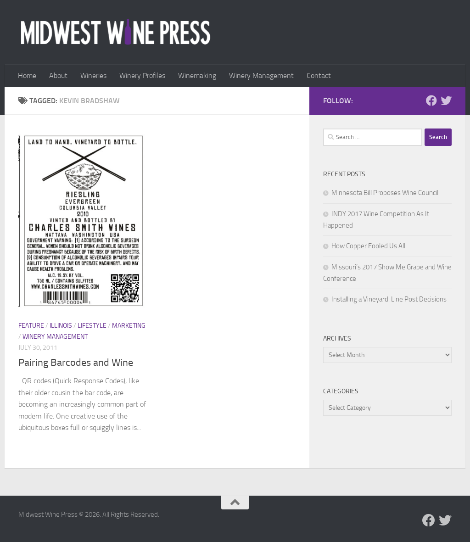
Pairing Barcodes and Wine (75, 363)
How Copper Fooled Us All (368, 246)
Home (27, 75)
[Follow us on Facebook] (431, 100)
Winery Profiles (142, 75)
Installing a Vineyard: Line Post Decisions (389, 299)
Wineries (93, 75)
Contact (319, 75)
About (58, 75)
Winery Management (261, 75)
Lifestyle (92, 326)
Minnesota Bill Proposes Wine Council (384, 193)
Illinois (61, 326)
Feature (31, 326)
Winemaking (197, 75)
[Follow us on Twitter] (446, 100)
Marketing (128, 326)
